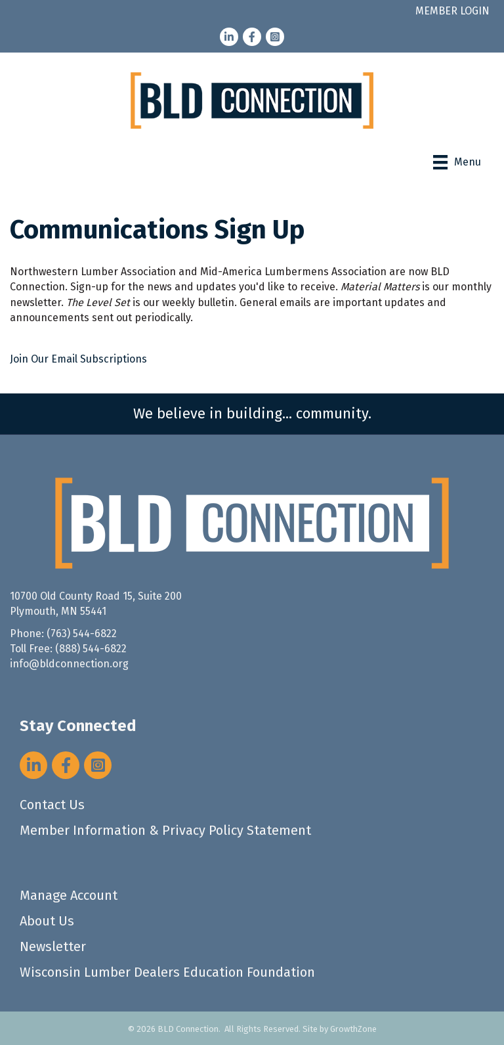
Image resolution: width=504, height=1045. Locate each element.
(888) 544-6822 (91, 648)
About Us (47, 921)
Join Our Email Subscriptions (78, 359)
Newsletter (53, 946)
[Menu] (457, 162)
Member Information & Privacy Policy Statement (165, 830)
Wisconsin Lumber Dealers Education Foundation (167, 972)
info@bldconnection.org (69, 663)
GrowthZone (353, 1029)
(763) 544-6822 (82, 633)
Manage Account (68, 895)
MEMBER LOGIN (452, 11)
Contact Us (52, 804)
